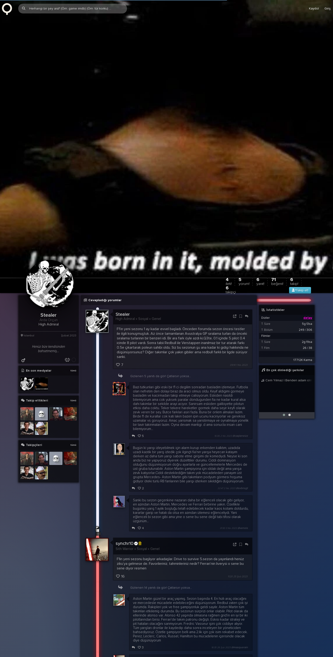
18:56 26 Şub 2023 (221, 600)
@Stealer (142, 619)
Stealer (123, 217)
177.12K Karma (302, 262)
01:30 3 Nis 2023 (228, 430)
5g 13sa (307, 226)
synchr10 (128, 446)
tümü (73, 273)
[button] (284, 317)
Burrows (126, 615)
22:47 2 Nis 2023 (226, 390)
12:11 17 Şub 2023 (238, 637)
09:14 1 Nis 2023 (238, 267)
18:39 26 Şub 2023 (224, 577)
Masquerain (142, 562)
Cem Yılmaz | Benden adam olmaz (286, 283)
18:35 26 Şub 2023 (221, 550)
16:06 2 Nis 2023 (223, 338)
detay (307, 220)
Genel (156, 221)
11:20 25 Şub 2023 (237, 478)
